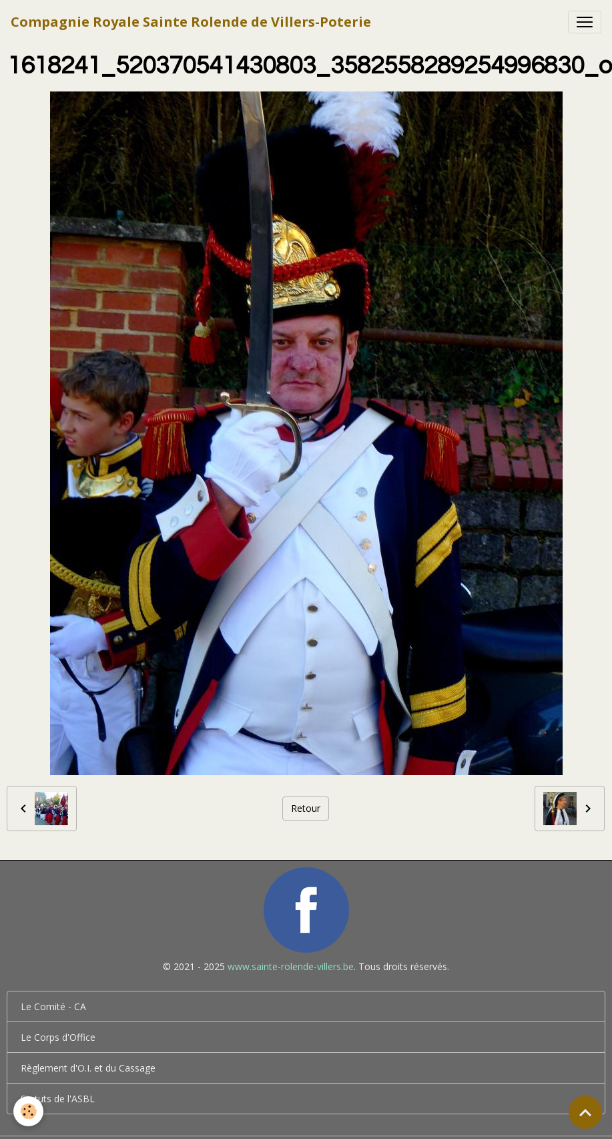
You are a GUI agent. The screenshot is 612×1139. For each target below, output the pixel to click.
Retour (305, 808)
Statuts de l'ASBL (58, 1098)
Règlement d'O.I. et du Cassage (88, 1068)
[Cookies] (28, 1111)
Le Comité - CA (53, 1006)
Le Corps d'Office (58, 1037)
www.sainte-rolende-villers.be (291, 966)
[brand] (191, 22)
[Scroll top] (585, 1112)
